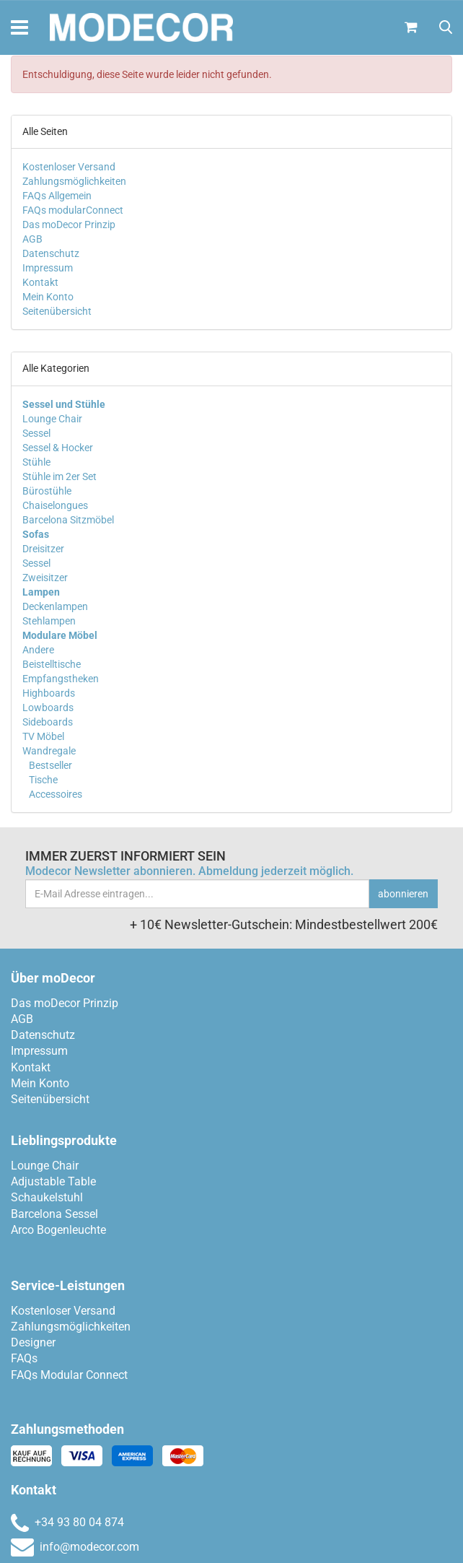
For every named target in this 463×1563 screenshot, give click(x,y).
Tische (42, 779)
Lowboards (48, 707)
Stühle (36, 462)
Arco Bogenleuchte (58, 1230)
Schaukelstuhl (47, 1197)
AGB (32, 239)
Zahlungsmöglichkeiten (74, 181)
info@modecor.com (75, 1547)
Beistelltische (51, 664)
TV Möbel (43, 736)
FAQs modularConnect (72, 210)
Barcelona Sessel (54, 1214)
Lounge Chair (52, 419)
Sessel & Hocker (57, 447)
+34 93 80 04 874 (67, 1522)
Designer (33, 1342)
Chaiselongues (55, 505)
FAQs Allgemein (57, 195)
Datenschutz (50, 253)
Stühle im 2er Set (59, 476)
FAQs (24, 1358)
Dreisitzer (43, 548)
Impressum (47, 268)
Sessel (36, 433)
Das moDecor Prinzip (68, 224)
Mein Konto (48, 296)
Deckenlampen (55, 606)
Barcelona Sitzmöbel (68, 520)
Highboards (48, 693)
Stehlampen (49, 621)
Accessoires (54, 794)
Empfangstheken (60, 678)
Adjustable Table (53, 1181)
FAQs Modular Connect (69, 1375)
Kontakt (40, 282)
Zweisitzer (45, 577)
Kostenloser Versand (68, 167)
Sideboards (47, 722)
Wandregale (49, 751)
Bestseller (49, 765)
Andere (38, 650)
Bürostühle (46, 491)
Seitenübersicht (57, 311)
